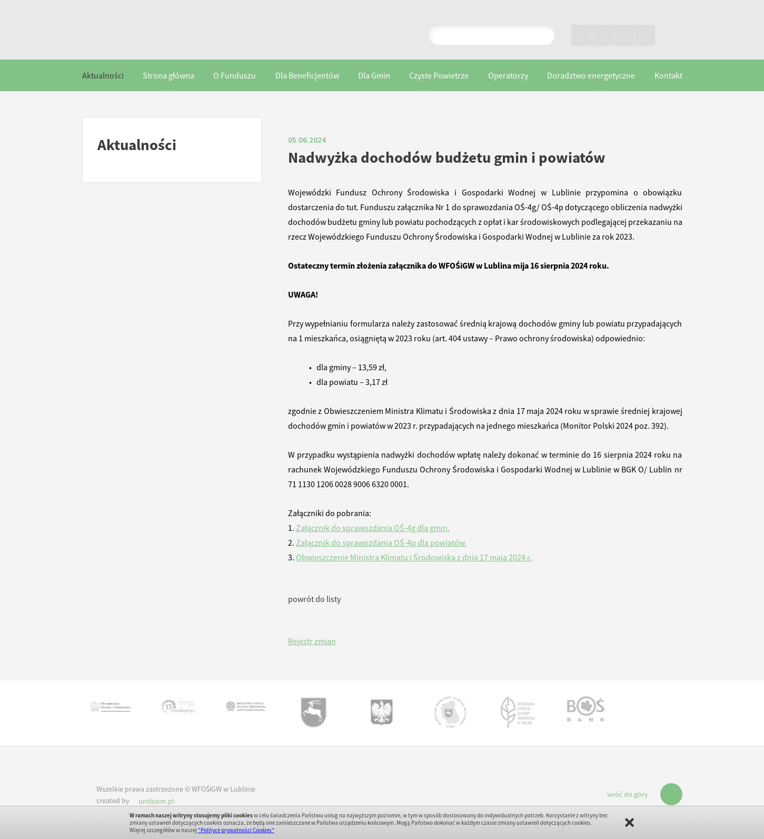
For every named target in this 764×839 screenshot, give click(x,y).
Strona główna (168, 75)
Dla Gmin (374, 75)
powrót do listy (314, 599)
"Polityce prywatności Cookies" (236, 830)
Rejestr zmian (312, 641)
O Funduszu (234, 75)
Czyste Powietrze (439, 75)
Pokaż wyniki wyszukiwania (542, 35)
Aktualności (103, 75)
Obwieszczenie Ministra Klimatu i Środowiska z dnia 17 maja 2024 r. (414, 557)
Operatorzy (508, 75)
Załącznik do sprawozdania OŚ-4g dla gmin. (373, 527)
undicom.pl (156, 801)
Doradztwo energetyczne (591, 75)
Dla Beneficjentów (307, 75)
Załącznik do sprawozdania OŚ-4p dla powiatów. (381, 542)
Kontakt (668, 75)
